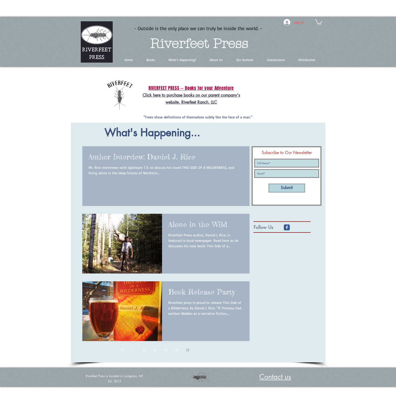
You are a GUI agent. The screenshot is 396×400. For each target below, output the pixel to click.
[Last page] (209, 350)
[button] (318, 22)
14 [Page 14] (155, 350)
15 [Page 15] (165, 350)
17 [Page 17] (187, 350)
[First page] (122, 350)
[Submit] (287, 188)
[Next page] (198, 350)
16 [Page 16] (176, 350)
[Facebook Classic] (287, 227)
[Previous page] (133, 350)
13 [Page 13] (144, 350)
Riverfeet (179, 43)
